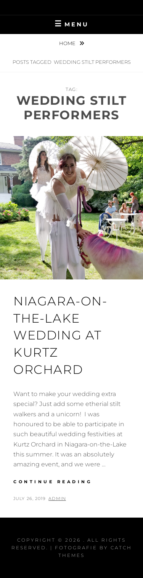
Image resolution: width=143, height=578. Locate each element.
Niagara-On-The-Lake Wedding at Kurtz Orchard (60, 335)
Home (68, 43)
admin (57, 498)
